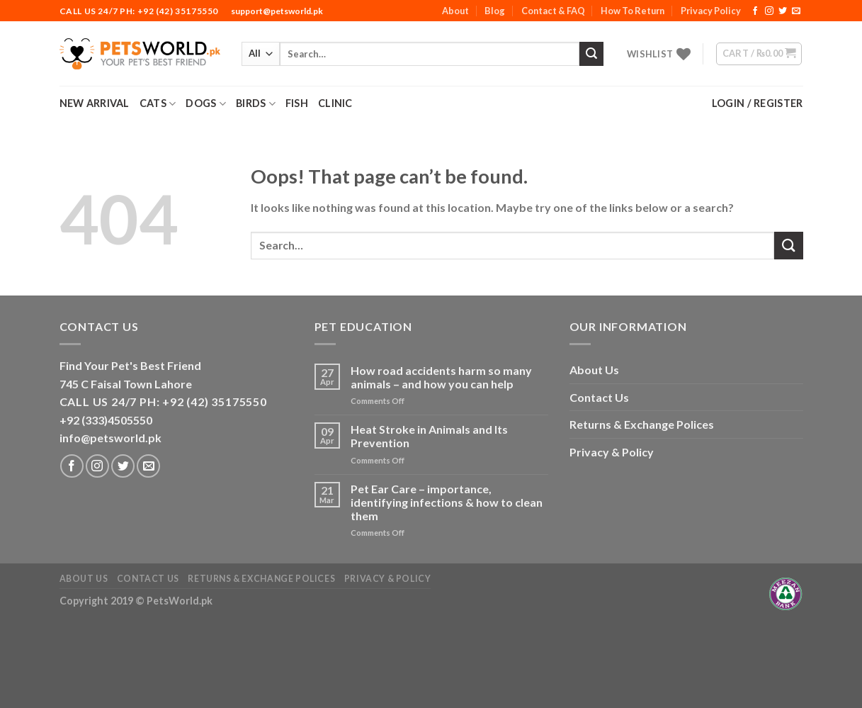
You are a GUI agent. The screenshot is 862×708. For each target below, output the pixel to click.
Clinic (335, 103)
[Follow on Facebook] (755, 11)
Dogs (206, 104)
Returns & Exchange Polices (641, 424)
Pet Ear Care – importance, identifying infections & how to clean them (447, 502)
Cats (158, 104)
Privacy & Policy (611, 452)
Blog (494, 10)
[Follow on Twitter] (782, 11)
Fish (296, 103)
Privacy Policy (711, 10)
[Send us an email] (796, 11)
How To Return (632, 10)
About (455, 10)
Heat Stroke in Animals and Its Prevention (429, 435)
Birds (256, 104)
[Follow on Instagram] (769, 11)
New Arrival (94, 103)
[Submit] (591, 54)
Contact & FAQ (553, 10)
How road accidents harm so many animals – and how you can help (441, 377)
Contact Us (599, 397)
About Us (594, 369)
